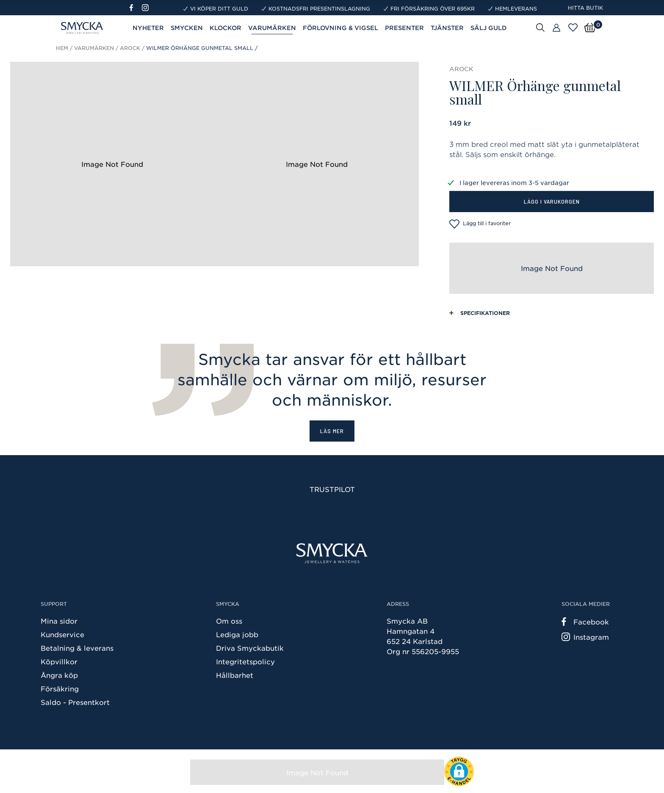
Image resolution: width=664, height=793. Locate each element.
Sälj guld (488, 27)
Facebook (585, 621)
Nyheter (148, 27)
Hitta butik (585, 7)
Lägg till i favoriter (480, 224)
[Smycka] (332, 553)
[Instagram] (147, 7)
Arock (130, 47)
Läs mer (332, 430)
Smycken (187, 27)
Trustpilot (332, 489)
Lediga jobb (237, 634)
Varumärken (94, 47)
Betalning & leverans (77, 648)
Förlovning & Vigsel (340, 27)
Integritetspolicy (245, 661)
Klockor (225, 27)
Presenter (404, 27)
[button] (459, 771)
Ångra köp (59, 675)
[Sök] (540, 27)
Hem (62, 47)
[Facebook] (135, 7)
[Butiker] (556, 28)
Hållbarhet (234, 675)
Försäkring (60, 688)
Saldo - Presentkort (75, 702)
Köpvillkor (59, 661)
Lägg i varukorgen (552, 201)
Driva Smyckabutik (250, 648)
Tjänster (447, 27)
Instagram (585, 637)
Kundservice (62, 634)
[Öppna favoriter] (573, 27)
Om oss (229, 620)
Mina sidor (59, 620)
